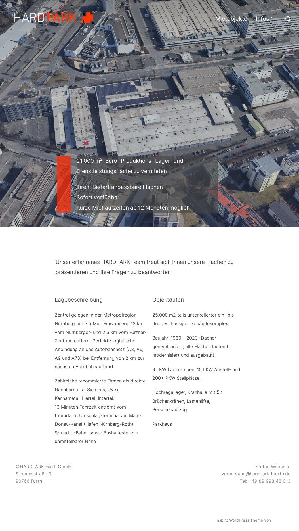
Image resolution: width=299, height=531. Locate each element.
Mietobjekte (231, 18)
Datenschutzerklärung (29, 513)
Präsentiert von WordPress (33, 520)
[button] (55, 17)
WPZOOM (281, 520)
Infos (265, 18)
